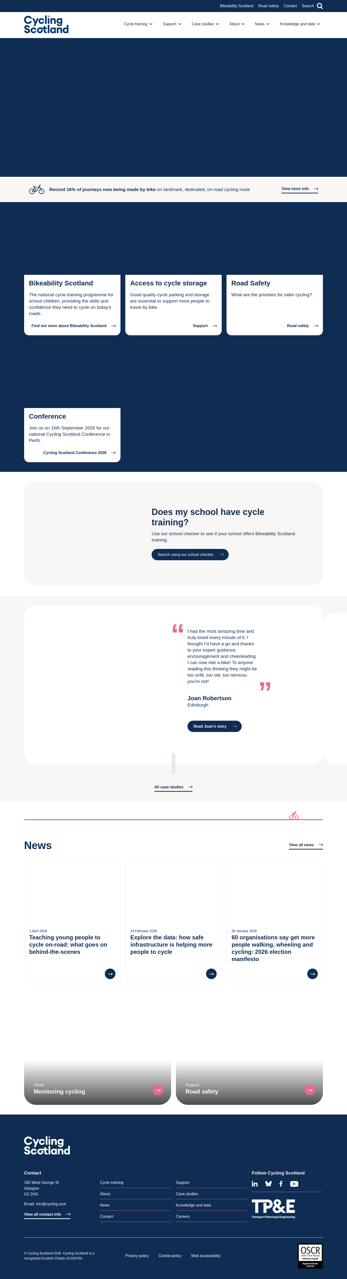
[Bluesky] (268, 1184)
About (105, 1194)
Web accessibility (205, 1256)
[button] (110, 974)
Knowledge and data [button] (300, 24)
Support (182, 1182)
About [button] (236, 24)
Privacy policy (137, 1256)
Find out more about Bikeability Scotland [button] (74, 326)
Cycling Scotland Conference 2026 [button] (79, 453)
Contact (290, 6)
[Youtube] (294, 1184)
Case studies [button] (205, 24)
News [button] (262, 24)
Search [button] (312, 6)
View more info (299, 189)
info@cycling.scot (51, 1204)
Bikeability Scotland (237, 6)
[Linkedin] (255, 1184)
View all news (306, 845)
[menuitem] (139, 25)
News (105, 1205)
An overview (40, 12)
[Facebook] (280, 1184)
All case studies (173, 787)
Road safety (268, 6)
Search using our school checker (191, 555)
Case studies (187, 1194)
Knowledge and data (193, 1205)
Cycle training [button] (138, 24)
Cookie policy (170, 1256)
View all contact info (47, 1214)
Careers (183, 1216)
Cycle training (111, 1182)
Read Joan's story (215, 726)
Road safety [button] (302, 326)
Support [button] (172, 24)
